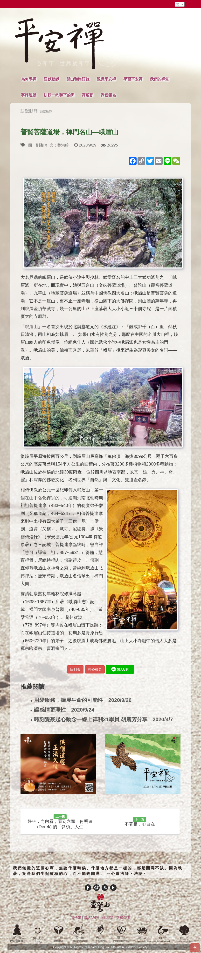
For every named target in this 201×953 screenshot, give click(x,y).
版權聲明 (123, 918)
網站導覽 (107, 918)
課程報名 (108, 95)
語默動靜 (51, 79)
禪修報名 (95, 669)
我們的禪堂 (159, 79)
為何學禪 (28, 79)
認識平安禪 (106, 79)
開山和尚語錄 (78, 79)
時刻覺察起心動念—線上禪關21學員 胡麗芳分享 (101, 719)
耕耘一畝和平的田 (59, 95)
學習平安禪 (133, 79)
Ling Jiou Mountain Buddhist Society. (123, 947)
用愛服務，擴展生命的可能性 (81, 700)
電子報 (76, 918)
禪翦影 (87, 95)
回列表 (75, 669)
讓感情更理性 (62, 710)
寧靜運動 (28, 95)
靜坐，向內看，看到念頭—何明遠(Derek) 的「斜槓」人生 (60, 821)
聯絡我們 (90, 918)
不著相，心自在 (140, 821)
